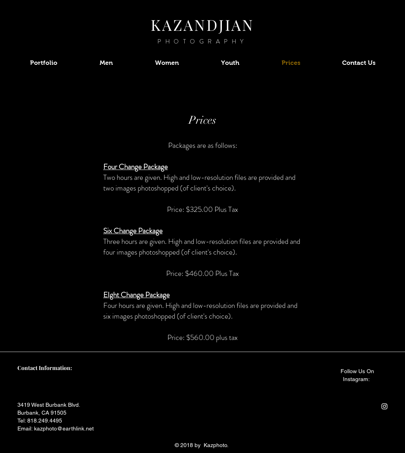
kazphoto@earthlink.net (64, 428)
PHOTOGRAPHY (202, 41)
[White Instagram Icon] (384, 406)
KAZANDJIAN (202, 25)
